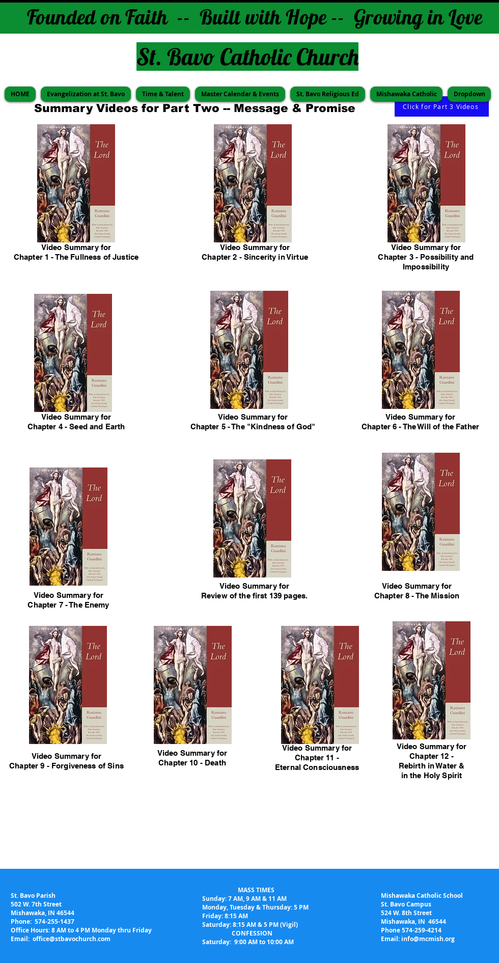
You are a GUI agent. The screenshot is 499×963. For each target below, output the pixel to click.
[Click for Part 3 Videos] (442, 106)
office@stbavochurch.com (71, 938)
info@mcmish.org (428, 938)
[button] (86, 94)
